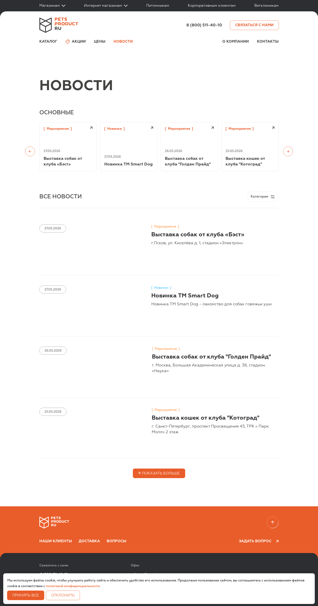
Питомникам (157, 6)
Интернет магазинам (106, 6)
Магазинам (52, 6)
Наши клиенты (55, 541)
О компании (235, 41)
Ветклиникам (266, 6)
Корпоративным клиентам (212, 6)
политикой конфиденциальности (73, 586)
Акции (75, 42)
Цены (99, 41)
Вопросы (116, 541)
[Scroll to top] (273, 522)
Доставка (89, 541)
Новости (123, 41)
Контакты (268, 41)
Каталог (48, 41)
